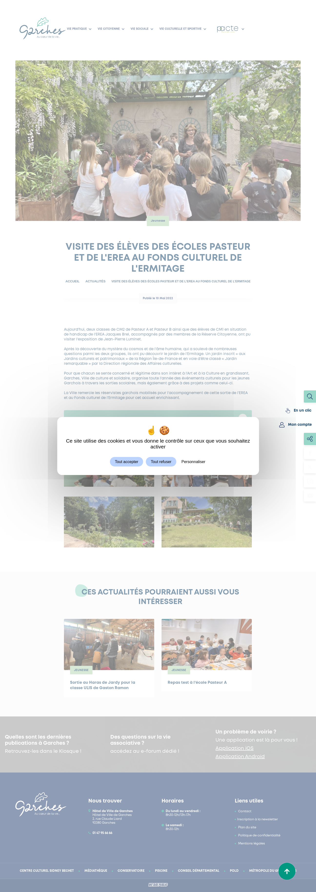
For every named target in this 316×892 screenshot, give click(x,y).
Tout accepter (126, 462)
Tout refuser (161, 462)
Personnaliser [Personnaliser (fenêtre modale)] (193, 462)
